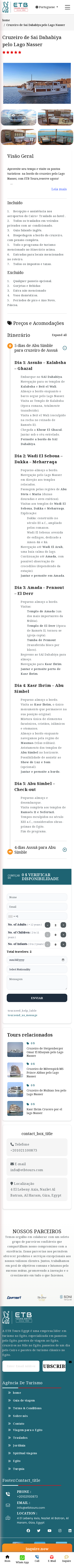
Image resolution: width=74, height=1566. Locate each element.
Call (37, 1559)
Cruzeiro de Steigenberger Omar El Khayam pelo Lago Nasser (45, 1052)
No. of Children (23, 934)
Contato (16, 1423)
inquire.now (37, 1549)
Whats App (22, 1559)
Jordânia (16, 1445)
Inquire (66, 1559)
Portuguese (46, 7)
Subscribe (54, 1366)
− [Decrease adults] (47, 925)
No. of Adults (25, 924)
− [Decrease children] (47, 934)
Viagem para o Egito (25, 1430)
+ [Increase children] (63, 934)
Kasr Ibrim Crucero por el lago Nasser (44, 1111)
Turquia (16, 1468)
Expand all (59, 335)
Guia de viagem (21, 1400)
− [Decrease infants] (47, 944)
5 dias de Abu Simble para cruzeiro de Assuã (36, 348)
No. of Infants (26, 944)
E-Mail (51, 1559)
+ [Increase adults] (63, 925)
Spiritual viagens (22, 1453)
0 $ (31, 1043)
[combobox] (11, 916)
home (6, 20)
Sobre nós (18, 1416)
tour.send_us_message (22, 1015)
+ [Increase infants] (63, 944)
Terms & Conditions (24, 1408)
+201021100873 (27, 1497)
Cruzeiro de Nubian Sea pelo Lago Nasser (46, 1092)
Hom (7, 1559)
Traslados (17, 1437)
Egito (14, 1461)
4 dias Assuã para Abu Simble (35, 850)
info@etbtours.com (31, 1508)
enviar (37, 998)
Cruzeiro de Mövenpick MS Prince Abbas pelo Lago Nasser (45, 1072)
